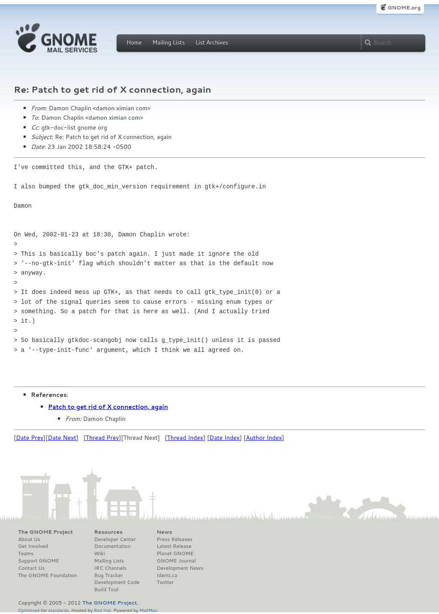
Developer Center (115, 539)
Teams (25, 553)
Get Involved (33, 546)
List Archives (211, 42)
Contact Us (31, 568)
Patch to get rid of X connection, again (108, 406)
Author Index (264, 437)
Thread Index (185, 437)
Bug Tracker (108, 575)
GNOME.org (404, 7)
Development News (179, 568)
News (164, 532)
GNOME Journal (176, 560)
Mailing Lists (168, 42)
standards (58, 610)
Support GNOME (38, 560)
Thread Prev (102, 437)
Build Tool (106, 589)
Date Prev (29, 437)
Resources (108, 532)
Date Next (62, 437)
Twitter (165, 582)
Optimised (28, 610)
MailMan (148, 610)
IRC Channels (110, 568)
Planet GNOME (174, 553)
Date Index (224, 437)
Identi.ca (166, 575)
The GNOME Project (45, 532)
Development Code (117, 582)
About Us (29, 539)
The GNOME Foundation (47, 575)
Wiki (99, 553)
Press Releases (174, 539)
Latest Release (173, 546)
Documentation (112, 546)
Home (134, 42)
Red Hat (102, 610)
